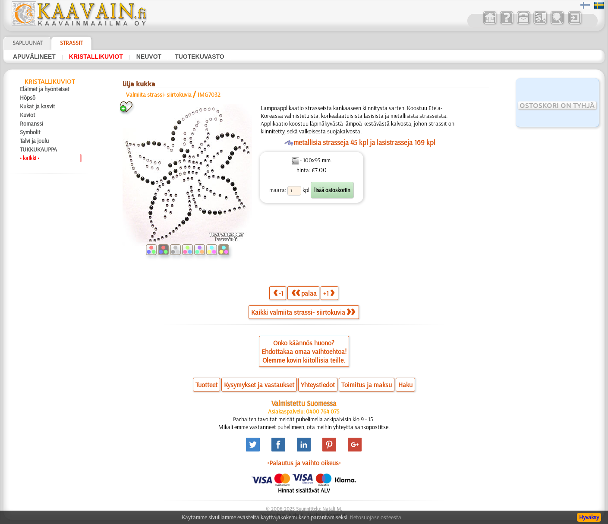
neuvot (148, 56)
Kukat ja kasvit (37, 106)
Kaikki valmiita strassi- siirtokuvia (303, 312)
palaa (304, 293)
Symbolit (30, 132)
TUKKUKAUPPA (38, 149)
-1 (278, 293)
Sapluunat (27, 43)
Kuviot (27, 115)
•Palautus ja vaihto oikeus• (304, 462)
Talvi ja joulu (34, 141)
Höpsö (27, 97)
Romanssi (31, 123)
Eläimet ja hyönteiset (44, 89)
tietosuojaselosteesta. (376, 517)
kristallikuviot (96, 56)
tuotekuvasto (199, 56)
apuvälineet (34, 56)
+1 (328, 293)
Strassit (71, 43)
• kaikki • (29, 158)
